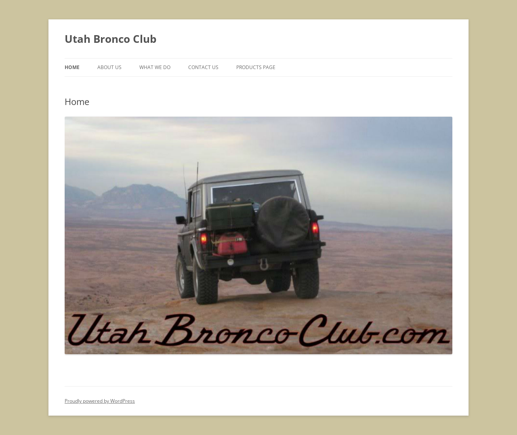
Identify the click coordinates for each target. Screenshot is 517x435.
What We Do (154, 67)
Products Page (255, 67)
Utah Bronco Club (110, 39)
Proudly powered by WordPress (100, 400)
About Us (109, 67)
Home (72, 67)
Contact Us (203, 67)
